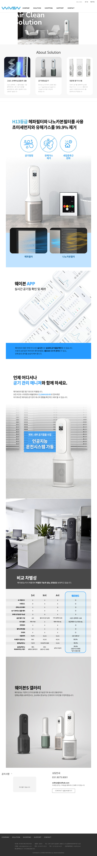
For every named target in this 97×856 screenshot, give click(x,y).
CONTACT (71, 8)
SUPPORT (60, 8)
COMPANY (25, 8)
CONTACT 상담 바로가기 (63, 791)
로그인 (86, 2)
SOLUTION (37, 8)
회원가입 (92, 2)
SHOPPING (49, 8)
